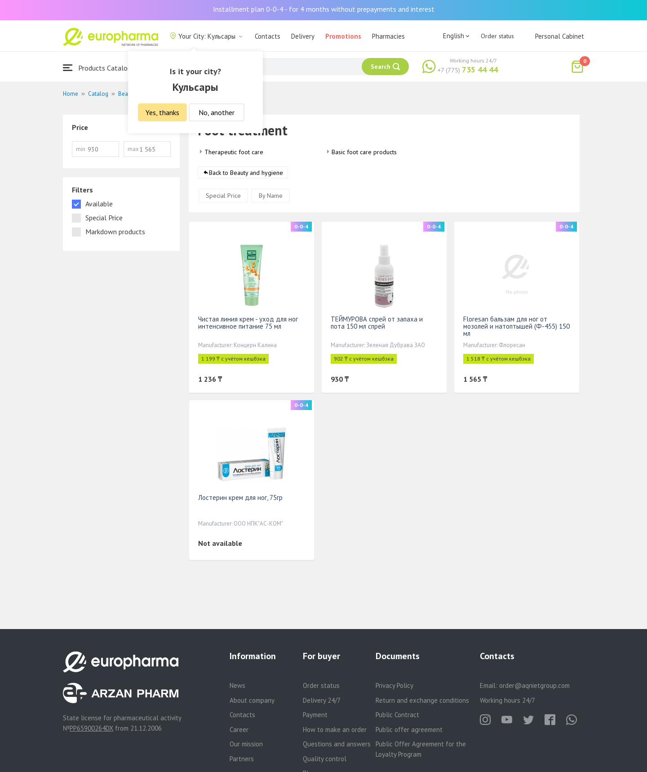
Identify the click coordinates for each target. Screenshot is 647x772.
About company (252, 700)
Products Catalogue (100, 67)
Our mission (246, 744)
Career (239, 729)
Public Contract (397, 714)
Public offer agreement (409, 729)
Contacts (267, 36)
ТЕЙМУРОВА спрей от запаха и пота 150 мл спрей (377, 322)
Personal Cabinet (559, 36)
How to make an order (335, 729)
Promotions (343, 36)
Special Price (223, 196)
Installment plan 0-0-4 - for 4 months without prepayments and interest (323, 8)
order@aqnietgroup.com (534, 685)
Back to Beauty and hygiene (246, 173)
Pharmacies (388, 36)
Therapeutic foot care (233, 152)
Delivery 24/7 (322, 700)
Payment (315, 714)
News (237, 685)
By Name (271, 196)
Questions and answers (337, 744)
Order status (497, 36)
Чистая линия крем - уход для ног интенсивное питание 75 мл (248, 322)
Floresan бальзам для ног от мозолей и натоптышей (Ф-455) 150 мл (516, 326)
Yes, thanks (162, 112)
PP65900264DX (91, 728)
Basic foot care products (364, 152)
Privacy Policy (394, 685)
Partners (242, 758)
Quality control (324, 758)
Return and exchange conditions (422, 700)
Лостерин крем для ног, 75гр (240, 497)
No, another (217, 112)
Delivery (303, 36)
